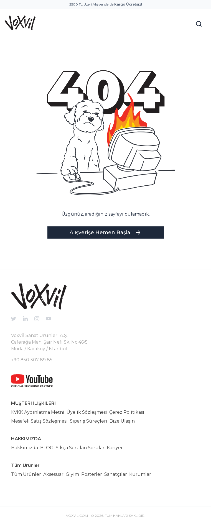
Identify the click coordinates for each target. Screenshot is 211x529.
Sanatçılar (115, 474)
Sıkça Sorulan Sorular (80, 447)
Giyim (72, 474)
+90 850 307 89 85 (31, 359)
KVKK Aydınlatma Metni (37, 412)
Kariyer (115, 447)
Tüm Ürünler (26, 474)
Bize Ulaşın (122, 421)
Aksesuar (53, 474)
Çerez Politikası (126, 412)
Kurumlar (140, 474)
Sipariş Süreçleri (88, 421)
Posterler (91, 474)
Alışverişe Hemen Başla (105, 232)
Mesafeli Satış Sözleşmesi (39, 421)
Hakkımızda (24, 447)
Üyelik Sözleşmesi (87, 412)
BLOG (47, 447)
